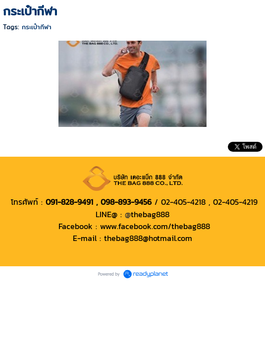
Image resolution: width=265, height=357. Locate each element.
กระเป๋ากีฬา (37, 27)
